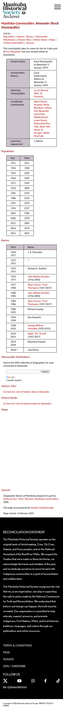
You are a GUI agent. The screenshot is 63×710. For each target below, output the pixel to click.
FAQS (6, 652)
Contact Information (13, 42)
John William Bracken (38, 276)
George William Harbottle (35, 327)
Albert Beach (40, 101)
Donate (8, 659)
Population (8, 36)
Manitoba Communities (17, 23)
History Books (40, 39)
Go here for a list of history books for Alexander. (27, 403)
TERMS (6, 706)
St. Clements (38, 95)
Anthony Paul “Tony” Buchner (18, 498)
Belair (46, 104)
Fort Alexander (13, 51)
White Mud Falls (42, 134)
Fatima (48, 107)
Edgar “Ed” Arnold (37, 333)
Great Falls (39, 114)
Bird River (38, 107)
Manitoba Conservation (46, 498)
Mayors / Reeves (25, 36)
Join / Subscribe (14, 666)
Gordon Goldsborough (42, 507)
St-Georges (38, 131)
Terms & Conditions (17, 645)
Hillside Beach (41, 117)
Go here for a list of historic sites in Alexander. (26, 391)
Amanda (38, 104)
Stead (37, 129)
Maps (52, 39)
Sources (30, 42)
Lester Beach (40, 120)
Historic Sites (24, 39)
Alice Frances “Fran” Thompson (38, 286)
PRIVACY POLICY (46, 703)
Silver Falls (45, 126)
